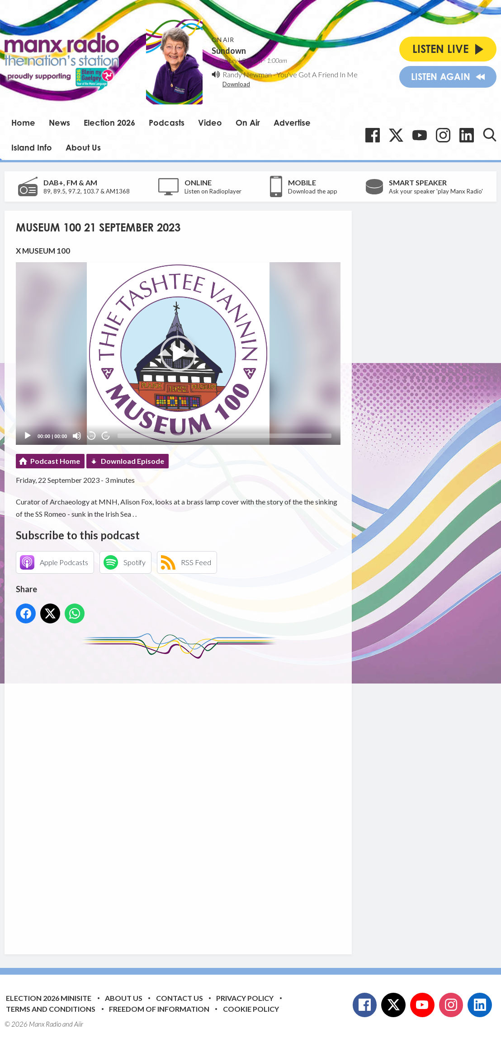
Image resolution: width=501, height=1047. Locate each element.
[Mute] (76, 435)
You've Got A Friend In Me (317, 74)
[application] (178, 353)
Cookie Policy (251, 1009)
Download (236, 84)
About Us (83, 147)
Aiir (78, 1024)
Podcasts (166, 122)
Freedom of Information (159, 1009)
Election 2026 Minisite (48, 998)
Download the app (312, 191)
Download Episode (132, 461)
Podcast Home (55, 461)
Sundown (229, 51)
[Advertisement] (185, 800)
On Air (248, 122)
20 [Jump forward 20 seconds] (106, 436)
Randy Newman (247, 74)
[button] (178, 353)
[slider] (224, 436)
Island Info (31, 147)
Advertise (292, 122)
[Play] (27, 435)
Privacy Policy (245, 998)
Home (23, 122)
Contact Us (179, 998)
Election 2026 (109, 122)
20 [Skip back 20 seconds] (92, 436)
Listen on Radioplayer (212, 191)
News (59, 122)
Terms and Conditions (50, 1009)
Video (210, 122)
